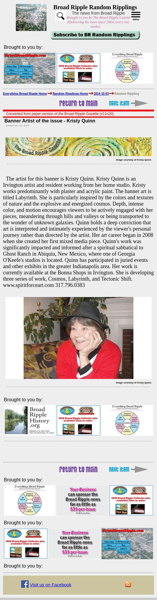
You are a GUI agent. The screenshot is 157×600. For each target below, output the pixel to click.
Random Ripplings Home (70, 93)
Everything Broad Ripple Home (25, 93)
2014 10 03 (101, 93)
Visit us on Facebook (50, 584)
